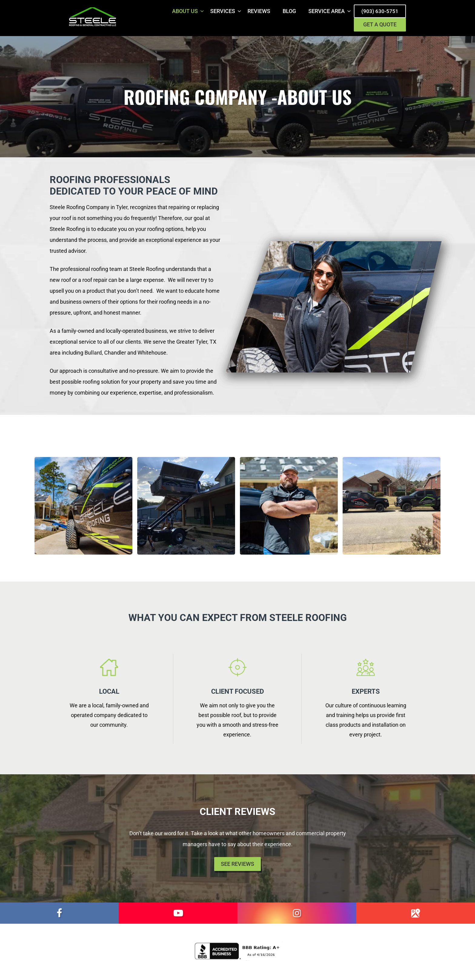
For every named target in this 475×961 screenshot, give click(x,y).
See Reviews (237, 864)
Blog (289, 11)
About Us (185, 11)
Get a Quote (380, 25)
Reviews (258, 11)
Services (222, 11)
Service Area (326, 11)
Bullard (93, 353)
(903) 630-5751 (379, 11)
